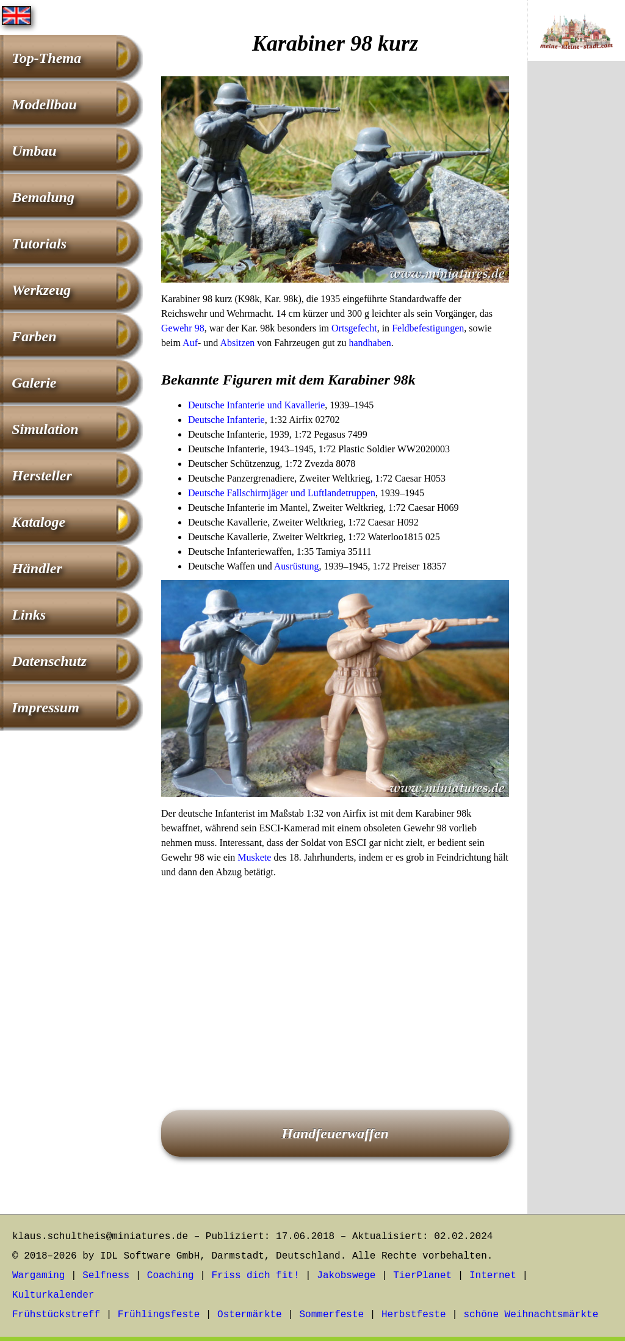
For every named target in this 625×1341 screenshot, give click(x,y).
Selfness (105, 1275)
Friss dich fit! (255, 1275)
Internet (492, 1275)
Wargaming (38, 1275)
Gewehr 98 (182, 328)
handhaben (370, 343)
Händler (37, 568)
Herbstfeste (413, 1314)
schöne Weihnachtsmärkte (530, 1314)
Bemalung (43, 197)
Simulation (45, 429)
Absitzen (237, 343)
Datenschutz (49, 661)
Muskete (254, 857)
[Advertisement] (335, 977)
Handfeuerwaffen (335, 1133)
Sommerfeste (332, 1314)
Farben (34, 336)
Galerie (34, 383)
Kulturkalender (53, 1295)
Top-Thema (46, 58)
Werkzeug (41, 290)
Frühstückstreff (56, 1314)
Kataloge (38, 522)
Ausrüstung (296, 566)
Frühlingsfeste (159, 1314)
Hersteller (42, 475)
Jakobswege (346, 1275)
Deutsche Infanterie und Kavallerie (256, 405)
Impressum (45, 707)
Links (29, 615)
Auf (190, 343)
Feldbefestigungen (428, 328)
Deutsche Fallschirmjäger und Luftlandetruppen (281, 493)
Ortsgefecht (354, 328)
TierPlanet (422, 1275)
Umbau (34, 151)
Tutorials (39, 243)
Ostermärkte (249, 1314)
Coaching (170, 1275)
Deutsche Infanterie (226, 419)
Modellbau (44, 104)
